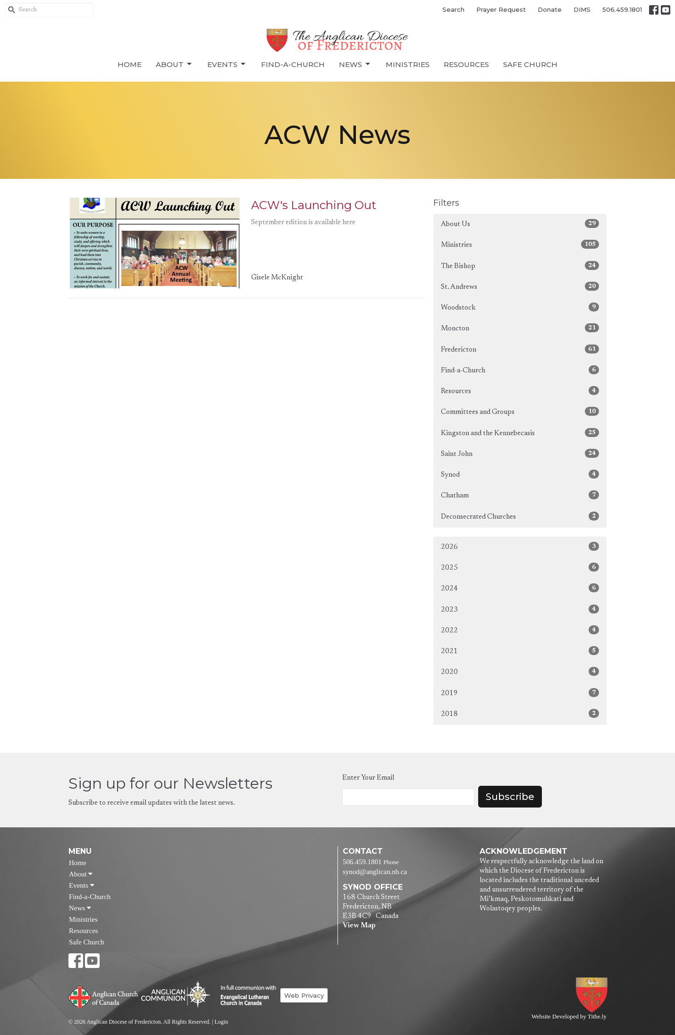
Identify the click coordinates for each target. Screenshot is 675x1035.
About (174, 64)
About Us (520, 223)
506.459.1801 (622, 9)
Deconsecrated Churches (520, 516)
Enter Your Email (368, 778)
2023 (520, 609)
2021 (520, 650)
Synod (520, 474)
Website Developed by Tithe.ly (569, 1016)
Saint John (520, 453)
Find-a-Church (293, 64)
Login (221, 1021)
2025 (520, 567)
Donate (550, 9)
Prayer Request (501, 9)
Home (130, 64)
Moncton (520, 327)
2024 (520, 587)
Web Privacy (304, 995)
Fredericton (520, 349)
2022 (520, 629)
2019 (520, 692)
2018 (520, 713)
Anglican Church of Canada (103, 996)
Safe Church (530, 64)
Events (227, 64)
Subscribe (510, 796)
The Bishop (520, 265)
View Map (359, 925)
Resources (466, 64)
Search (453, 9)
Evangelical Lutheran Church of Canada (245, 996)
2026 (520, 546)
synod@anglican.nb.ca (375, 871)
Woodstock (520, 307)
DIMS (582, 9)
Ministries (408, 64)
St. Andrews (520, 286)
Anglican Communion (176, 994)
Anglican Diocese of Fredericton (593, 995)
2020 (520, 671)
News (355, 64)
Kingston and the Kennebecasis (520, 432)
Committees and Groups (520, 411)
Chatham (520, 494)
